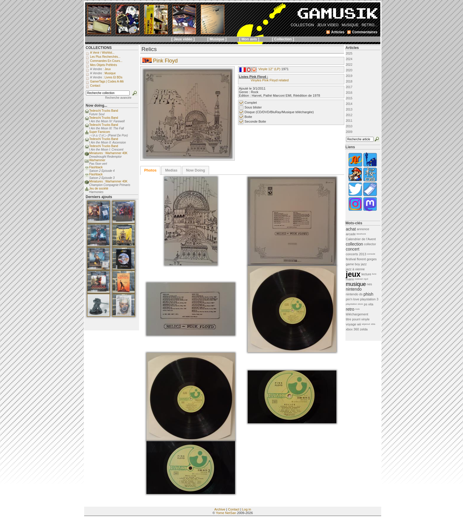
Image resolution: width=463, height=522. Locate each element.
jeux (353, 274)
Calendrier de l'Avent (361, 239)
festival (351, 259)
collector (370, 244)
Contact (233, 509)
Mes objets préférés (103, 65)
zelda (364, 329)
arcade (351, 234)
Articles (352, 48)
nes (369, 284)
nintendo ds (354, 294)
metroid (359, 279)
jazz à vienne (355, 269)
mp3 (365, 279)
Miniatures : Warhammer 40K (108, 153)
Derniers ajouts (99, 197)
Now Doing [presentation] (195, 170)
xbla (373, 324)
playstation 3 (369, 299)
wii (359, 324)
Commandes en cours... (106, 60)
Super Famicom (99, 132)
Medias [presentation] (171, 170)
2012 (349, 115)
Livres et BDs (114, 77)
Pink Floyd (165, 61)
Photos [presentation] (150, 170)
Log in (246, 509)
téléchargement (357, 314)
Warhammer (97, 160)
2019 (349, 76)
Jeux (108, 69)
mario (350, 279)
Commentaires (364, 32)
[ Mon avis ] (249, 39)
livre (374, 274)
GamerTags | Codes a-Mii (107, 81)
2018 (349, 81)
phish (368, 294)
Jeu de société (98, 188)
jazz (364, 264)
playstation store (354, 304)
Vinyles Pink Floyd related (270, 80)
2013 (349, 109)
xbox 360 (352, 329)
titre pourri (353, 319)
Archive (219, 509)
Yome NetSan (226, 513)
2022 (349, 64)
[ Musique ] (216, 39)
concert (352, 249)
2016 (349, 92)
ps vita (368, 304)
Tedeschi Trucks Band (103, 110)
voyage (351, 324)
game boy (353, 264)
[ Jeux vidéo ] (183, 39)
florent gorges (366, 259)
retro (350, 309)
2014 (349, 104)
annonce (363, 229)
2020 (349, 70)
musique (356, 284)
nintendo (354, 289)
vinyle (365, 319)
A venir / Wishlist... (102, 52)
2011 (349, 120)
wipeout (366, 324)
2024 (349, 59)
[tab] (150, 170)
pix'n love (352, 299)
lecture (366, 274)
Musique (110, 73)
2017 (349, 87)
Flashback (96, 167)
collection (354, 244)
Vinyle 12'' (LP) (269, 69)
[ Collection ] (283, 39)
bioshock (361, 234)
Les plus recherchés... (105, 56)
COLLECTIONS (99, 48)
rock (357, 309)
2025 (349, 53)
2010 (349, 126)
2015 (349, 98)
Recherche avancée (118, 97)
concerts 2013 (356, 254)
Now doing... (96, 105)
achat (351, 229)
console (371, 254)
